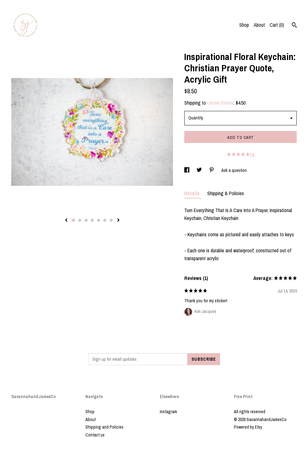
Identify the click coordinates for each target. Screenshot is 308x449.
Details (192, 193)
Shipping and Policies (104, 427)
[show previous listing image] (66, 220)
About (259, 24)
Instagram (168, 411)
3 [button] (86, 220)
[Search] (294, 25)
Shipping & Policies (225, 193)
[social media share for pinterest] (212, 170)
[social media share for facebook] (187, 170)
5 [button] (98, 220)
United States (220, 102)
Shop (244, 24)
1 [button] (73, 220)
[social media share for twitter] (200, 170)
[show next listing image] (118, 220)
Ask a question (234, 170)
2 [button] (79, 220)
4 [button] (92, 220)
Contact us (95, 435)
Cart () (277, 24)
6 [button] (104, 220)
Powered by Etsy (248, 427)
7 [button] (111, 220)
